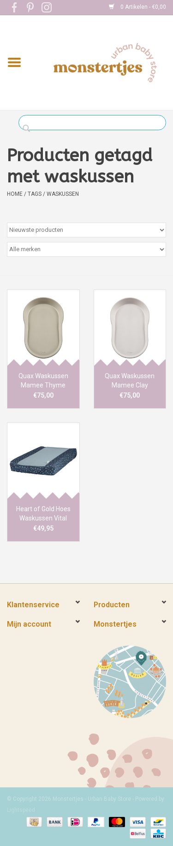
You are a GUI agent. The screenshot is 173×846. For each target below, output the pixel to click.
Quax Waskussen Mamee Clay (130, 380)
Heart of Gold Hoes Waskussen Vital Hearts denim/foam (43, 514)
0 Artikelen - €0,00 (137, 7)
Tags (35, 194)
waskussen (63, 194)
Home (15, 194)
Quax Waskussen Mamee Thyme (43, 380)
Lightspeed (21, 810)
